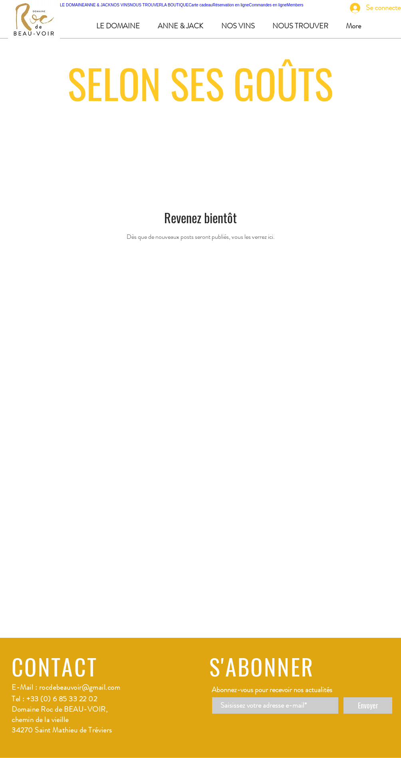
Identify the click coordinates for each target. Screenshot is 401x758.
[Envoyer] (367, 705)
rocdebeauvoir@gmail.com (79, 687)
